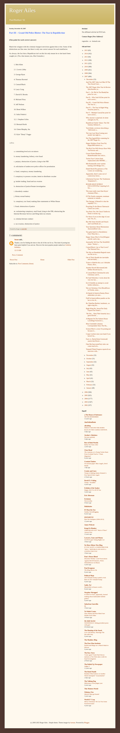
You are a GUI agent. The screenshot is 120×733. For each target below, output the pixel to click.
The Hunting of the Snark (93, 630)
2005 (86, 395)
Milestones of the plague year (93, 683)
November (90, 355)
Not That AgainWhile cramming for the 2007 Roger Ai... (97, 139)
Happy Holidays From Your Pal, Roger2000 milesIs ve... (96, 144)
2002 (86, 405)
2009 (86, 70)
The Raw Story (89, 653)
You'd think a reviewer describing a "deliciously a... (97, 129)
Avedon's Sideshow (91, 435)
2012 (86, 60)
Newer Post (13, 260)
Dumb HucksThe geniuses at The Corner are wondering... (96, 170)
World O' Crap (89, 699)
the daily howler (89, 621)
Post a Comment (17, 255)
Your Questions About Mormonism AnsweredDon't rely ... (97, 228)
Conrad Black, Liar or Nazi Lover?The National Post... (97, 248)
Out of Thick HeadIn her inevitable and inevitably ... (97, 258)
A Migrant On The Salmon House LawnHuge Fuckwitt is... (97, 320)
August (88, 365)
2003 (86, 402)
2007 (86, 76)
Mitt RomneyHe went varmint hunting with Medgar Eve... (95, 165)
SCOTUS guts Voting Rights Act (94, 540)
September (90, 362)
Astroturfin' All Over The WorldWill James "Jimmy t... (98, 243)
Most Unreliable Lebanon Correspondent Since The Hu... (97, 325)
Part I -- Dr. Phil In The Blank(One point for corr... (97, 93)
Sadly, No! (87, 585)
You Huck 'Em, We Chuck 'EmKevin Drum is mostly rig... (98, 212)
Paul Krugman (89, 568)
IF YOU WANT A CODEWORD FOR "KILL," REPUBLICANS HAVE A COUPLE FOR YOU (96, 549)
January (89, 388)
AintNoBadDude (90, 422)
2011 (86, 63)
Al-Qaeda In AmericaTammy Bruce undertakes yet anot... (97, 294)
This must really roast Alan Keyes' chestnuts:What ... (97, 192)
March (88, 381)
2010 (86, 67)
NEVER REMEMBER (91, 417)
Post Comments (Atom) (25, 264)
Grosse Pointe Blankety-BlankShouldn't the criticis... (96, 154)
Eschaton (87, 499)
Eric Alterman (89, 495)
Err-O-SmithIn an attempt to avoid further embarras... (97, 284)
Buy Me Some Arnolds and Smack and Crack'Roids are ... (97, 223)
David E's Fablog (90, 480)
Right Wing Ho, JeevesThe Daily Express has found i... (96, 309)
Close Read (88, 450)
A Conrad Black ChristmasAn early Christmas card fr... (97, 274)
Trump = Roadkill (89, 482)
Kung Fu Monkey (90, 528)
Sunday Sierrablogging (91, 512)
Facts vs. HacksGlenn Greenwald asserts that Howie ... (97, 340)
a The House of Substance (93, 415)
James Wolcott (89, 525)
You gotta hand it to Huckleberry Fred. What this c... (96, 233)
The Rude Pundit (90, 672)
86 (85, 606)
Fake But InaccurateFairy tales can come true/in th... (97, 345)
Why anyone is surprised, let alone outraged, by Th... (97, 119)
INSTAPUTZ (88, 517)
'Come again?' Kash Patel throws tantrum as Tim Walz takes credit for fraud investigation (95, 657)
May (88, 375)
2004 (86, 399)
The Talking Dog (90, 681)
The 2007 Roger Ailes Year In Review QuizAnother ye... (98, 88)
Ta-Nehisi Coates (90, 611)
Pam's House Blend (91, 557)
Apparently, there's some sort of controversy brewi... (96, 175)
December (89, 79)
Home (42, 260)
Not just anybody (89, 437)
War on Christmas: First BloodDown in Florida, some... (98, 289)
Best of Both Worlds (91, 443)
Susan (16, 239)
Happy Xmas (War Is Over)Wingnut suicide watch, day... (97, 238)
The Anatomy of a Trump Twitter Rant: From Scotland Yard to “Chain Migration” (96, 454)
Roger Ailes (22, 10)
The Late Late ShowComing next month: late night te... (97, 134)
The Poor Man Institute (92, 643)
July (87, 368)
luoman (72, 723)
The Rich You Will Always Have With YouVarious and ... (98, 149)
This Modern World (91, 689)
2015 (86, 50)
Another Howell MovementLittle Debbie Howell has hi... (96, 269)
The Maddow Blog (90, 640)
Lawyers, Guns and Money (93, 538)
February (89, 385)
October (89, 359)
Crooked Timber (90, 461)
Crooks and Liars (90, 471)
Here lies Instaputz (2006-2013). (94, 519)
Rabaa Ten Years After (91, 445)
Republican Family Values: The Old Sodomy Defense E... (97, 124)
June (88, 372)
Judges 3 (87, 666)
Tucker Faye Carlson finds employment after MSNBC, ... (96, 159)
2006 (86, 392)
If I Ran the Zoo (89, 510)
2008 (86, 73)
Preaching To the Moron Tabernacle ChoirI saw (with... (97, 207)
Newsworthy (88, 501)
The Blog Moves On (90, 570)
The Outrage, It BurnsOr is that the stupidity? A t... (97, 202)
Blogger (86, 723)
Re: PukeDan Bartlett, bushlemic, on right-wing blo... (98, 304)
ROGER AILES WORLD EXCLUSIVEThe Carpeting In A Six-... (97, 186)
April (88, 378)
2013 (86, 57)
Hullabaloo (88, 506)
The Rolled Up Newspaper (93, 664)
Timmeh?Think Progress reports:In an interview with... (98, 350)
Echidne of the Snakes (92, 488)
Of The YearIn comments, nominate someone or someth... (97, 197)
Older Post (71, 260)
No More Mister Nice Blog (93, 545)
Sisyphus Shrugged (91, 592)
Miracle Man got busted (91, 694)
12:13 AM (17, 250)
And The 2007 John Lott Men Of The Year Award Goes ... (98, 83)
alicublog (87, 426)
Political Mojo (89, 575)
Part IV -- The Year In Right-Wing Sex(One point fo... (97, 108)
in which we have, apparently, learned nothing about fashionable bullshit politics (96, 596)
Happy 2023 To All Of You (92, 490)
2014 (86, 53)
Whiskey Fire (89, 692)
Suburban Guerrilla (91, 604)
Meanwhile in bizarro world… (93, 587)
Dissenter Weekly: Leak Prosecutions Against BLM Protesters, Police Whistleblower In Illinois (95, 561)
